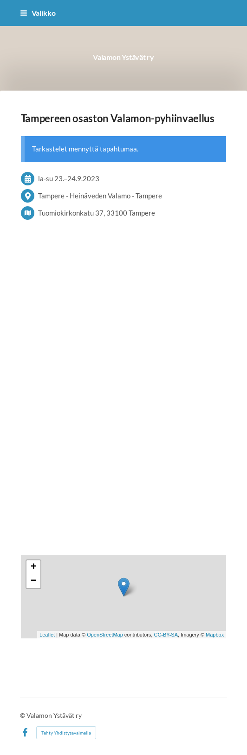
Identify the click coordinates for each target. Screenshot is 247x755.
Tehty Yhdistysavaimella (66, 732)
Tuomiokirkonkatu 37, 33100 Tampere (96, 213)
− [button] (34, 581)
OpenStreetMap (105, 634)
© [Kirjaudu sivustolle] (23, 715)
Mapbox (215, 634)
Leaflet (47, 634)
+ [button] (34, 567)
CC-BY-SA (166, 634)
